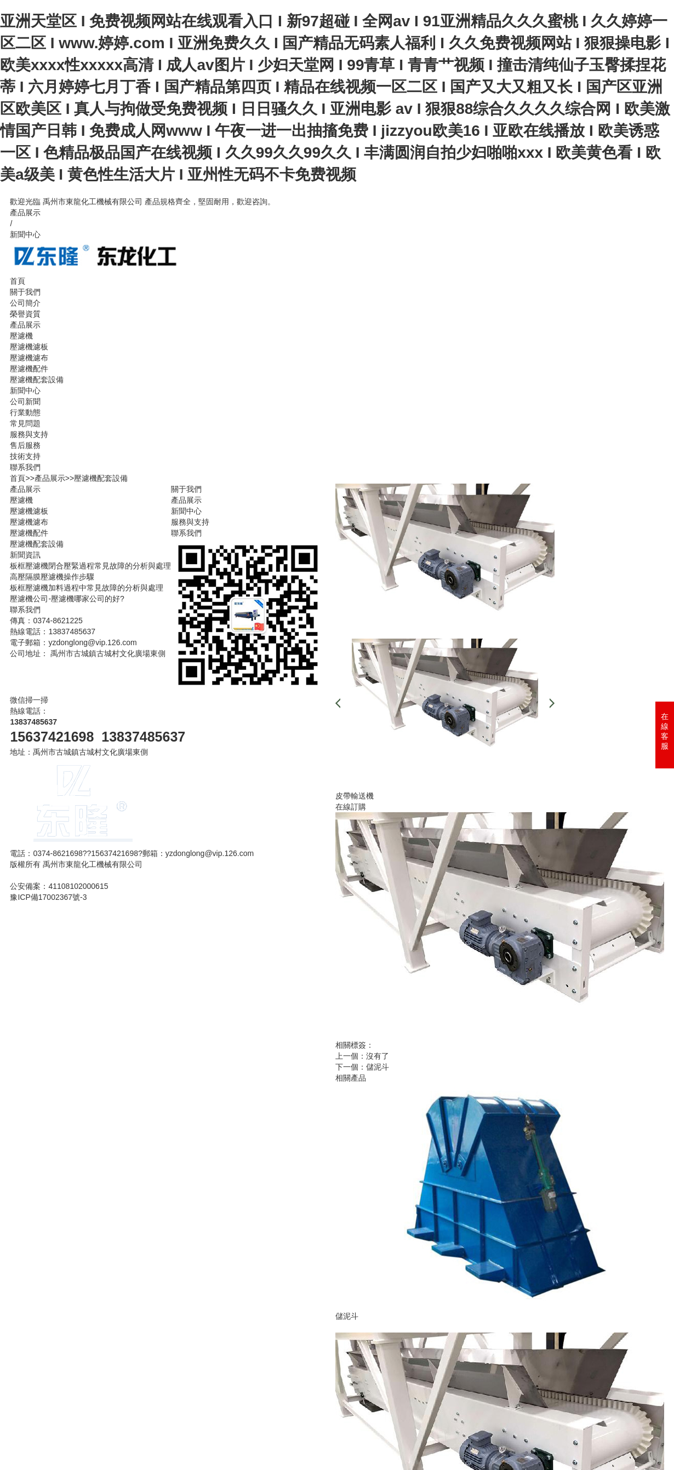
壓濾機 (21, 335)
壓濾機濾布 (29, 357)
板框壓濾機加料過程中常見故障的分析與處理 (86, 587)
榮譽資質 (25, 313)
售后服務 (25, 445)
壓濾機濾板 (29, 346)
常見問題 (25, 423)
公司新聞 (25, 401)
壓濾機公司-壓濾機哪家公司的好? (67, 598)
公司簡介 (25, 302)
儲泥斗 (377, 1067)
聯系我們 (25, 467)
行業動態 (25, 412)
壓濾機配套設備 (37, 379)
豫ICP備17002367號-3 (48, 897)
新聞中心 (25, 234)
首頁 (17, 281)
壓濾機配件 (29, 368)
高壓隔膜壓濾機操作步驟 (52, 576)
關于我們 (25, 292)
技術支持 (25, 456)
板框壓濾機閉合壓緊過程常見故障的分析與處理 (90, 565)
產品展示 (25, 212)
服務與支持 (29, 434)
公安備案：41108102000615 (59, 886)
